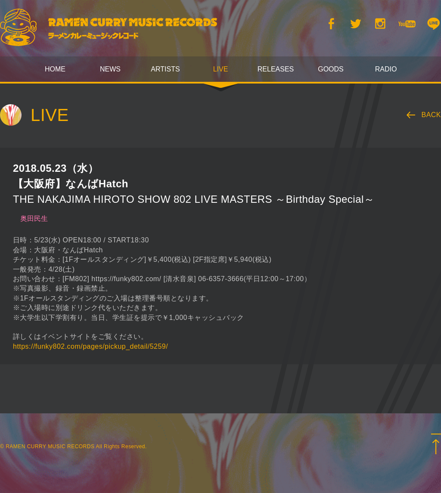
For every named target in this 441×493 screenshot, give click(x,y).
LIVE (220, 69)
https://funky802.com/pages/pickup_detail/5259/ (90, 346)
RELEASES (276, 69)
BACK (431, 114)
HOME (55, 69)
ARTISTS (165, 69)
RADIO (386, 69)
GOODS (331, 69)
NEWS (110, 69)
